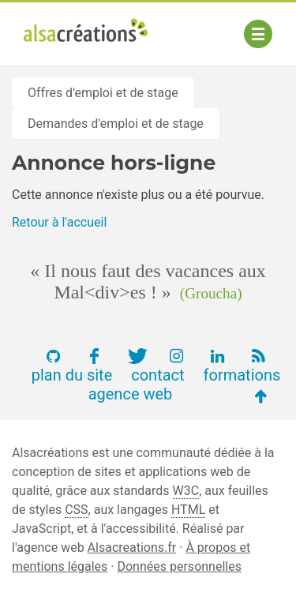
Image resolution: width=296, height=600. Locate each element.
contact (157, 375)
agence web (130, 393)
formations (242, 375)
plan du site (72, 375)
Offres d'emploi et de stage (103, 92)
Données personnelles (179, 566)
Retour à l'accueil (59, 222)
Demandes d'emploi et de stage (116, 123)
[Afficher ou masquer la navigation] (258, 34)
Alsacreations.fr (132, 547)
